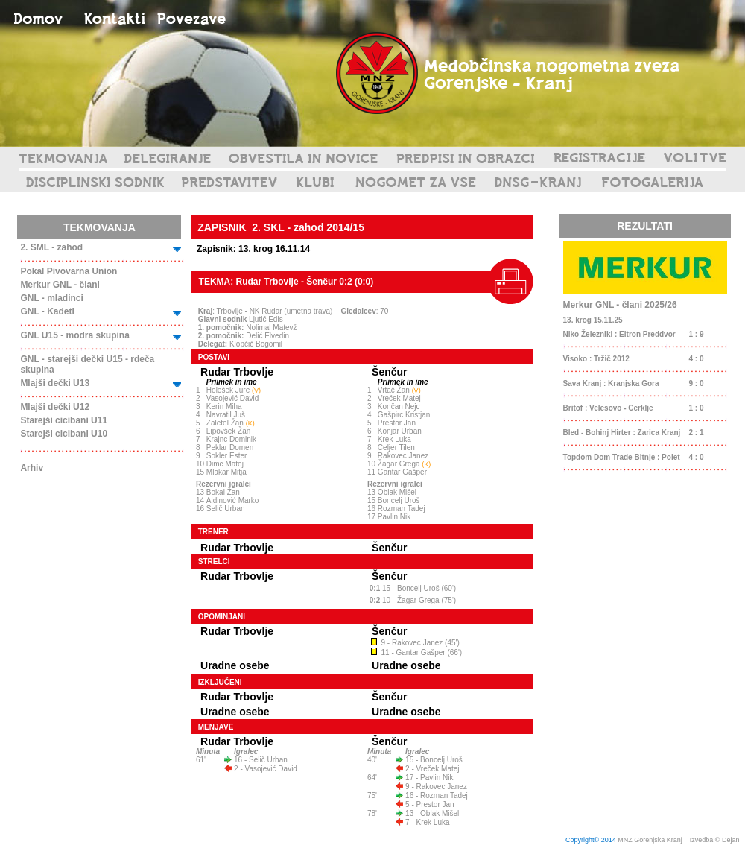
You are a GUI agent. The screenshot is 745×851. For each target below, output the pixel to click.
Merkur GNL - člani (59, 284)
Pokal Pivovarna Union (68, 271)
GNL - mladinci (51, 298)
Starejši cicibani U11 (63, 420)
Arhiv (31, 468)
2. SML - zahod (51, 247)
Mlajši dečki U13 (54, 383)
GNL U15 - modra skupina (74, 335)
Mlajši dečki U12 (54, 407)
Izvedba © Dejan (715, 840)
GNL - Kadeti (47, 311)
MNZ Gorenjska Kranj (650, 840)
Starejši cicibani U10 (63, 433)
